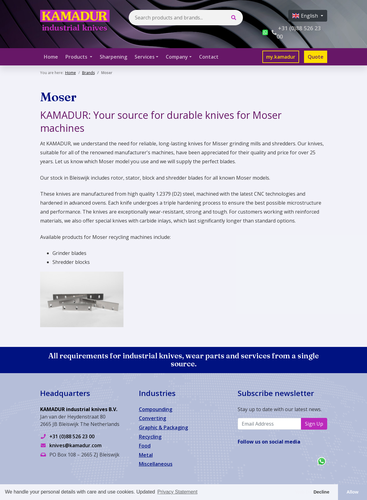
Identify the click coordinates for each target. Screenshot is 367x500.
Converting (152, 418)
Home (51, 56)
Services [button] (145, 56)
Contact (209, 56)
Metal (146, 455)
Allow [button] (352, 492)
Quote (315, 56)
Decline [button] (321, 492)
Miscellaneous (156, 463)
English (305, 15)
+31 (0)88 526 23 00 (71, 436)
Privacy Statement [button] (177, 491)
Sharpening (113, 56)
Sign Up (314, 423)
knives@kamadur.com (75, 445)
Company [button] (177, 56)
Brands (88, 72)
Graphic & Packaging (163, 427)
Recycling (150, 436)
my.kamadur (280, 56)
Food (145, 445)
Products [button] (77, 56)
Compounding (155, 409)
